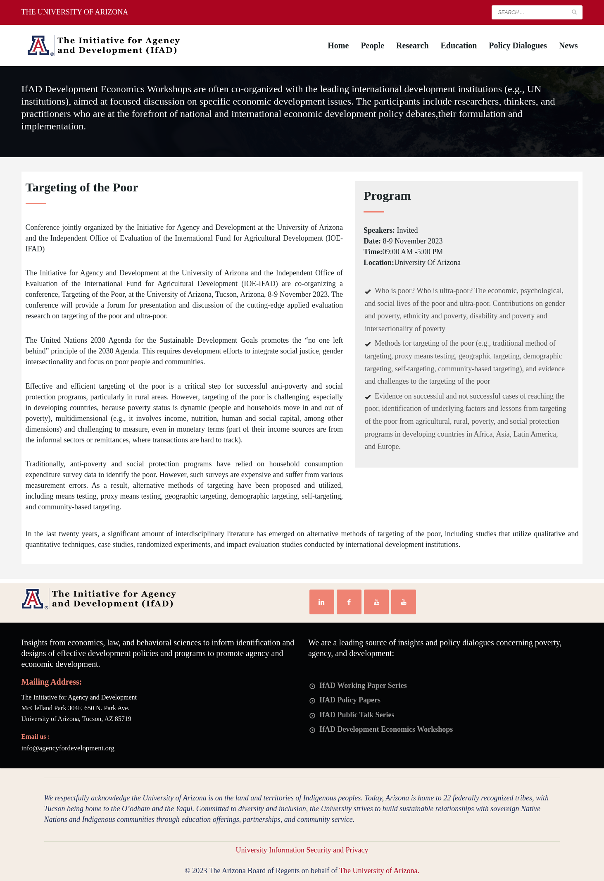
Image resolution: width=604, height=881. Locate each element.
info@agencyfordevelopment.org (67, 748)
